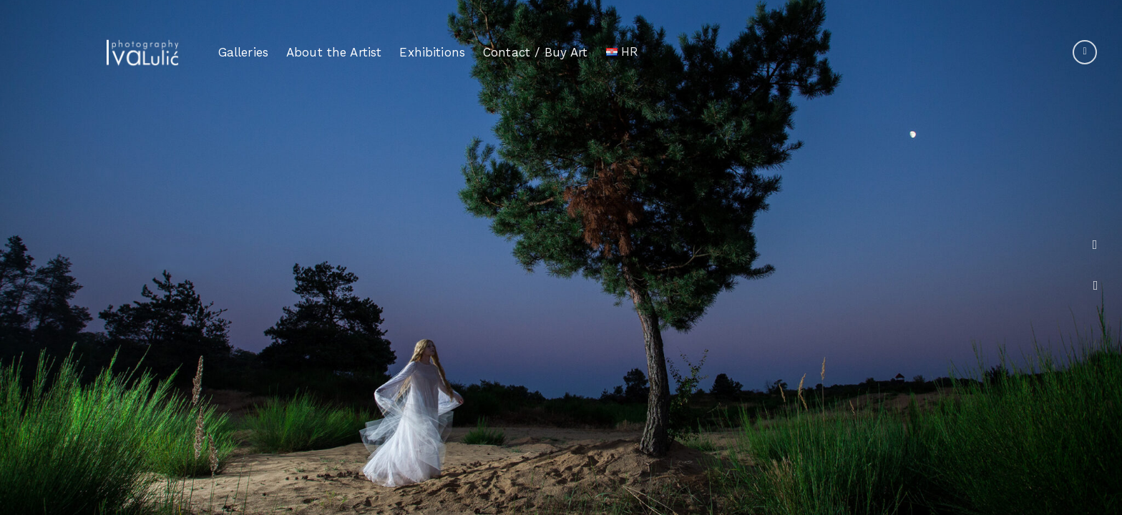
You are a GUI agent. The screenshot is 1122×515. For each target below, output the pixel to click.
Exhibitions (432, 52)
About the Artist (333, 52)
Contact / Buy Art (535, 51)
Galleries (243, 52)
